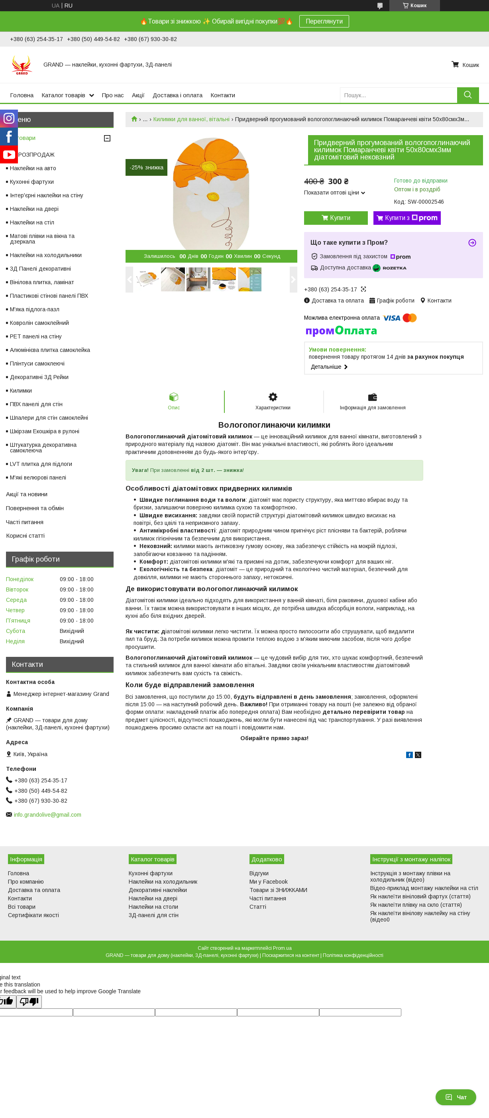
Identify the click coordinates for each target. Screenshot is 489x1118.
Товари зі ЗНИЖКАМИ (278, 890)
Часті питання (24, 522)
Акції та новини (26, 494)
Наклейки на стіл (32, 222)
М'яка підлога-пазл (34, 309)
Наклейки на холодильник (163, 881)
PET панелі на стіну (36, 336)
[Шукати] (468, 95)
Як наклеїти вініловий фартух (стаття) (420, 896)
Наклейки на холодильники (46, 255)
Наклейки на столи (153, 907)
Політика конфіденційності (353, 955)
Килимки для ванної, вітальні (191, 119)
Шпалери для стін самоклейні (49, 418)
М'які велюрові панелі (38, 477)
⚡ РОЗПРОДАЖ (32, 154)
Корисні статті (25, 535)
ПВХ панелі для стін (36, 404)
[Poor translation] (29, 1001)
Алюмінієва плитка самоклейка (50, 350)
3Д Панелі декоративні (40, 268)
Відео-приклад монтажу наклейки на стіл (424, 888)
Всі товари (20, 137)
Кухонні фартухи (32, 182)
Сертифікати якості (33, 915)
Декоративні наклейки (158, 890)
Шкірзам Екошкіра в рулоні (44, 431)
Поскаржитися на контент (290, 955)
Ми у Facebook (268, 881)
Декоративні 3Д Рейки (39, 377)
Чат (456, 1097)
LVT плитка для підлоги (41, 464)
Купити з (411, 218)
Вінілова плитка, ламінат (42, 282)
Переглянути (324, 21)
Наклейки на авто (33, 168)
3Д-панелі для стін (154, 915)
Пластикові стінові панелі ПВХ (49, 296)
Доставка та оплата (34, 890)
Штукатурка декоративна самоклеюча (43, 448)
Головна (21, 95)
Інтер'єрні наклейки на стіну (46, 195)
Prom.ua (282, 948)
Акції (138, 95)
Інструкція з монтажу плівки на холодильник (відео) (410, 876)
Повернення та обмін (35, 508)
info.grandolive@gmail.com (47, 814)
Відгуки (259, 873)
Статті (257, 907)
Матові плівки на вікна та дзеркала (42, 239)
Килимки (21, 390)
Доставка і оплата (177, 95)
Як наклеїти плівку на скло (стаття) (416, 905)
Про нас (113, 95)
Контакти (222, 95)
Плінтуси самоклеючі (37, 363)
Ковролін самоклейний (39, 323)
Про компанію (26, 881)
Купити (340, 217)
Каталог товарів (63, 95)
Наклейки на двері (34, 209)
